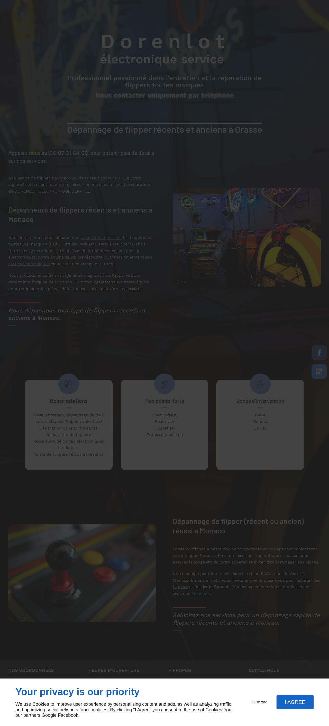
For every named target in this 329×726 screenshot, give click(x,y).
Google (49, 715)
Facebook (68, 715)
